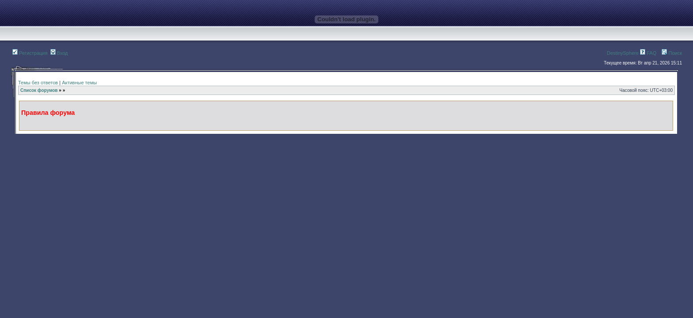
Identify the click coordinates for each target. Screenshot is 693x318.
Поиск (672, 53)
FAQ (648, 53)
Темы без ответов (38, 82)
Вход (59, 53)
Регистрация (29, 53)
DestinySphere (623, 53)
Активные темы (79, 82)
